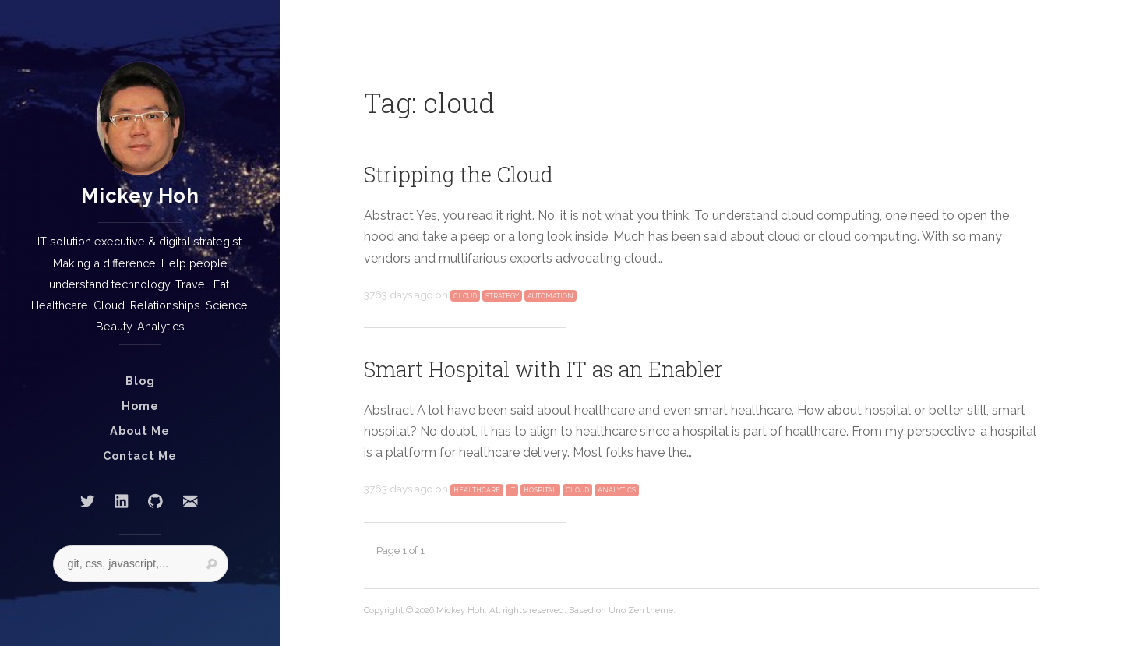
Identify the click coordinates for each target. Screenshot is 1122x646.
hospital (540, 490)
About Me (140, 430)
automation (550, 296)
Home (140, 405)
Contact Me (140, 455)
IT (512, 490)
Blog (140, 380)
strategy (502, 296)
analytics (617, 490)
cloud (465, 296)
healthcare (476, 490)
